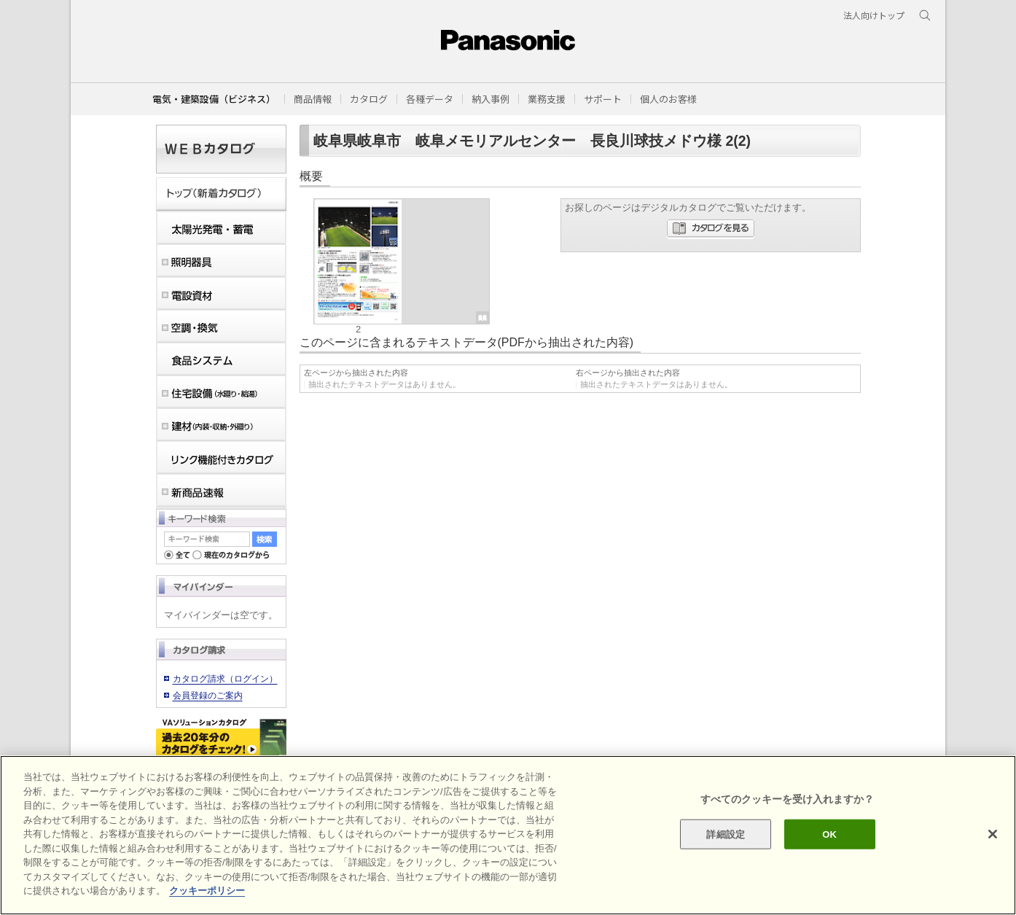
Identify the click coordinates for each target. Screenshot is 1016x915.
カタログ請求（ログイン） (225, 679)
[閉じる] (993, 834)
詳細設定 (725, 833)
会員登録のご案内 (208, 695)
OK (829, 833)
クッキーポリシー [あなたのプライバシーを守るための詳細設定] (207, 890)
